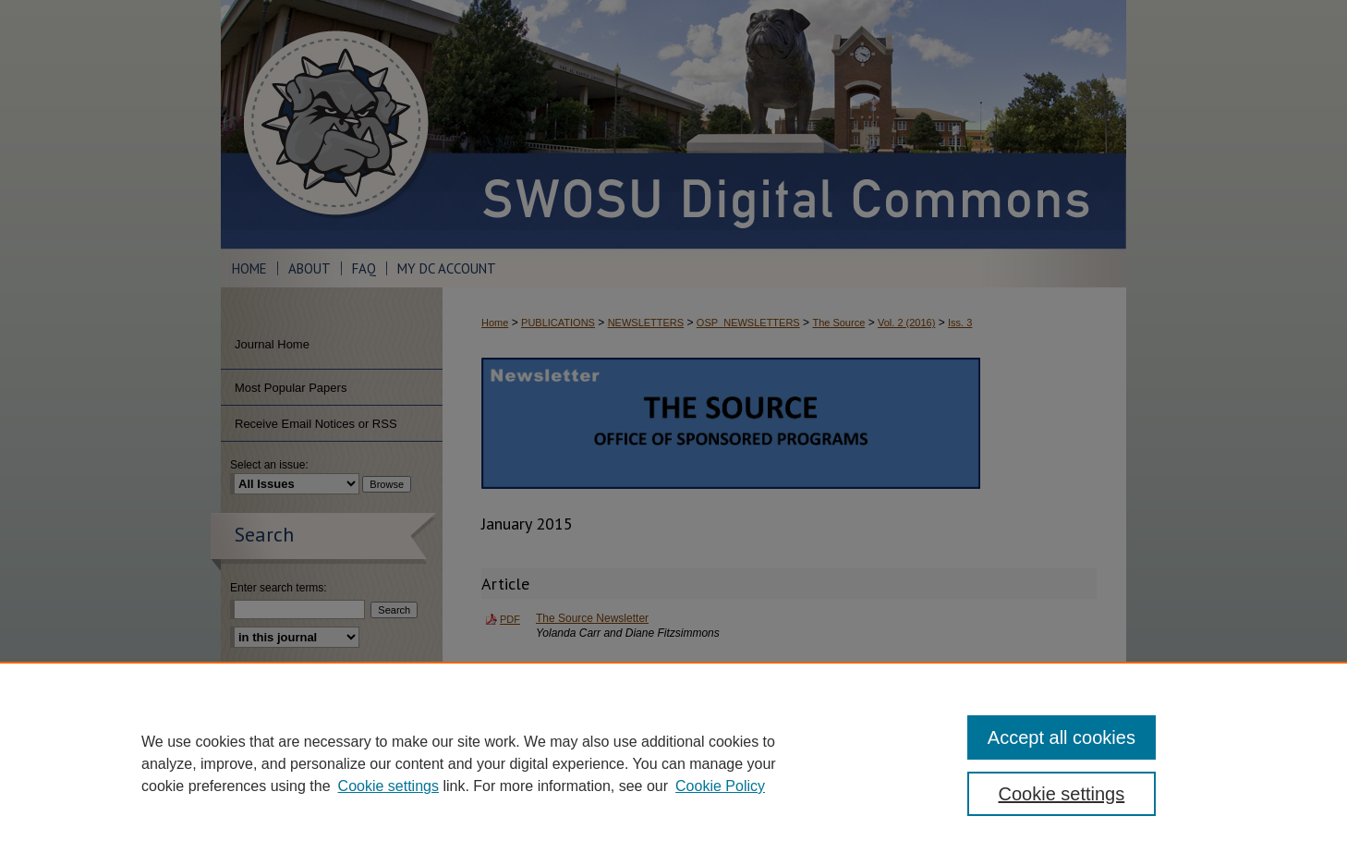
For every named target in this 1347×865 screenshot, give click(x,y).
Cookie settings (388, 786)
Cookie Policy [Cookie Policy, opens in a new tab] (720, 786)
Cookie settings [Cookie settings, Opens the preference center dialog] (1062, 794)
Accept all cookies (1061, 737)
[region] (673, 763)
